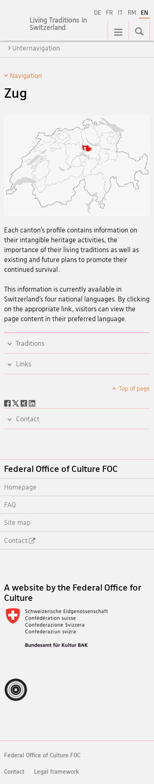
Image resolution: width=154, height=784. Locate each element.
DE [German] (97, 12)
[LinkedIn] (32, 402)
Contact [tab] (26, 419)
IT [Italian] (120, 12)
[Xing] (25, 402)
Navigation (26, 75)
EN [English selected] (144, 12)
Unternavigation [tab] (36, 48)
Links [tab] (22, 364)
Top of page (134, 388)
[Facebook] (8, 402)
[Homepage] (65, 28)
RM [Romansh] (132, 12)
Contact (14, 771)
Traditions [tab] (29, 343)
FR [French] (109, 12)
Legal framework (56, 771)
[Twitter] (16, 402)
